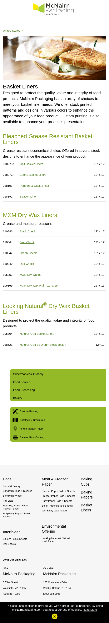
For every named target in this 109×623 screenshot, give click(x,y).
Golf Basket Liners (31, 164)
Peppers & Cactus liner (34, 185)
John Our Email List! (15, 559)
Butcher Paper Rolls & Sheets (58, 491)
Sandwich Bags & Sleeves (17, 490)
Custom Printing (25, 411)
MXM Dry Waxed (31, 274)
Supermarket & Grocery (28, 374)
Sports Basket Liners (33, 174)
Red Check (27, 263)
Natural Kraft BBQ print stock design (43, 344)
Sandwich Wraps (12, 495)
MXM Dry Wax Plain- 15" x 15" (39, 285)
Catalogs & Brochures (28, 420)
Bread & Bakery (11, 486)
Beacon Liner (28, 196)
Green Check (28, 253)
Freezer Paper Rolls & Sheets (58, 495)
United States (11, 30)
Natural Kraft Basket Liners (37, 333)
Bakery (17, 397)
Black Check (28, 231)
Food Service (21, 382)
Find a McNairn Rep (27, 428)
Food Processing (24, 390)
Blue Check (27, 242)
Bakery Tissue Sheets (15, 538)
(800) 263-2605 (51, 593)
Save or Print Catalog (28, 437)
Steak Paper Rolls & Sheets (57, 505)
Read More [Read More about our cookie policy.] (90, 609)
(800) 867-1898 (11, 593)
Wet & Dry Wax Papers (54, 510)
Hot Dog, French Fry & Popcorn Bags (15, 507)
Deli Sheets (9, 543)
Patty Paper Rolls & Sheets (57, 500)
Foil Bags (8, 500)
